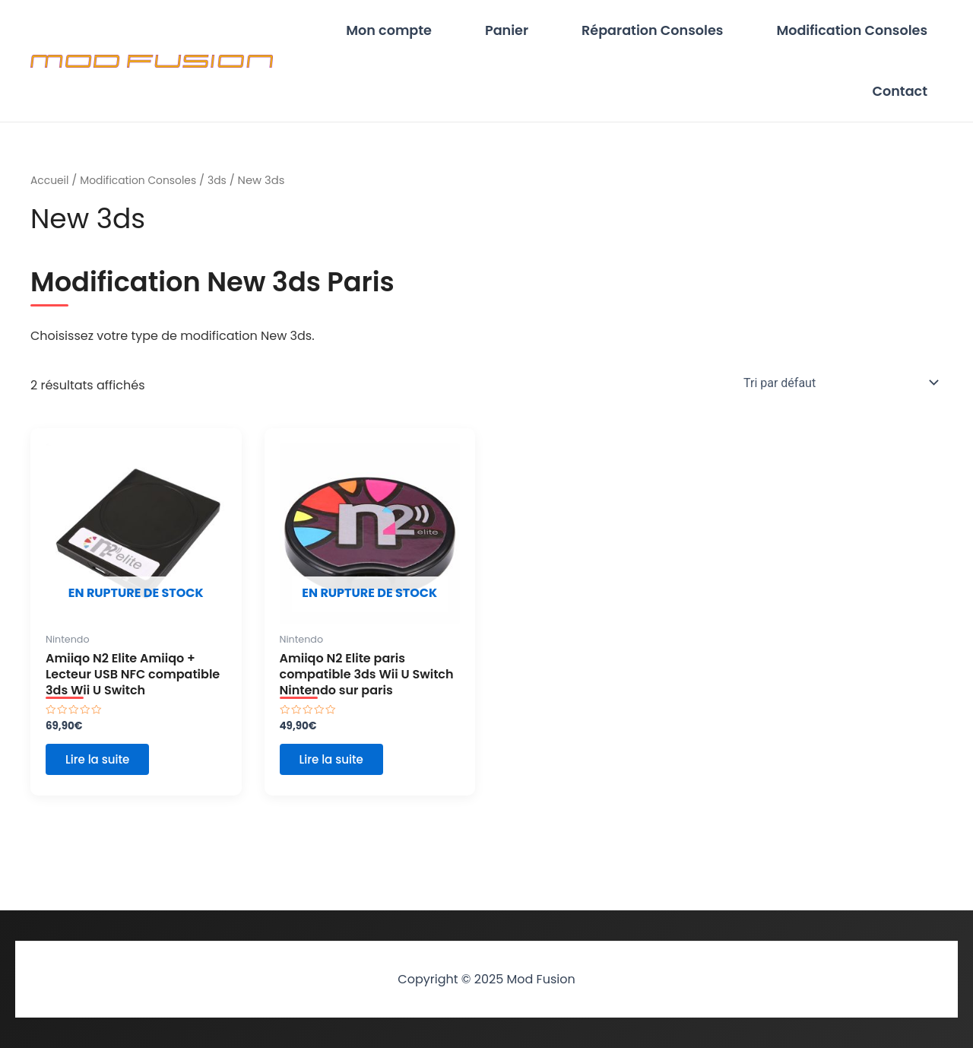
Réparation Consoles (675, 34)
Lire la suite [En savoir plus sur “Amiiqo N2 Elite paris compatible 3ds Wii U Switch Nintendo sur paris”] (337, 780)
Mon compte (442, 34)
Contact (907, 103)
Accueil (50, 195)
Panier (544, 34)
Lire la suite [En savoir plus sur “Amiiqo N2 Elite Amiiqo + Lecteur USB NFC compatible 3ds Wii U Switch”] (102, 780)
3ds (227, 195)
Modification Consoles (859, 34)
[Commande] (838, 398)
